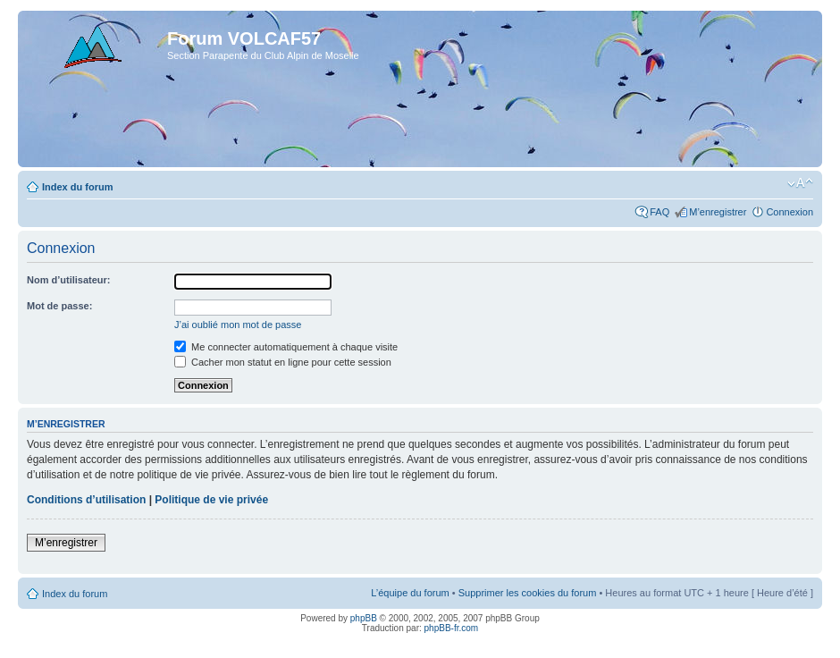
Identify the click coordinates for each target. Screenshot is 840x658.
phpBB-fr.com (451, 628)
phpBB (363, 618)
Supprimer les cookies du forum (527, 592)
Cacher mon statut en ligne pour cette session (282, 362)
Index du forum (77, 186)
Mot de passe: (59, 305)
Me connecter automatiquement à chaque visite (286, 347)
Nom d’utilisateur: (69, 279)
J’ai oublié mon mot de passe (237, 324)
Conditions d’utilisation (86, 500)
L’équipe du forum (410, 592)
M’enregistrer (717, 212)
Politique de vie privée (211, 500)
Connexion (789, 212)
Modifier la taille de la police (800, 183)
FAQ (659, 212)
